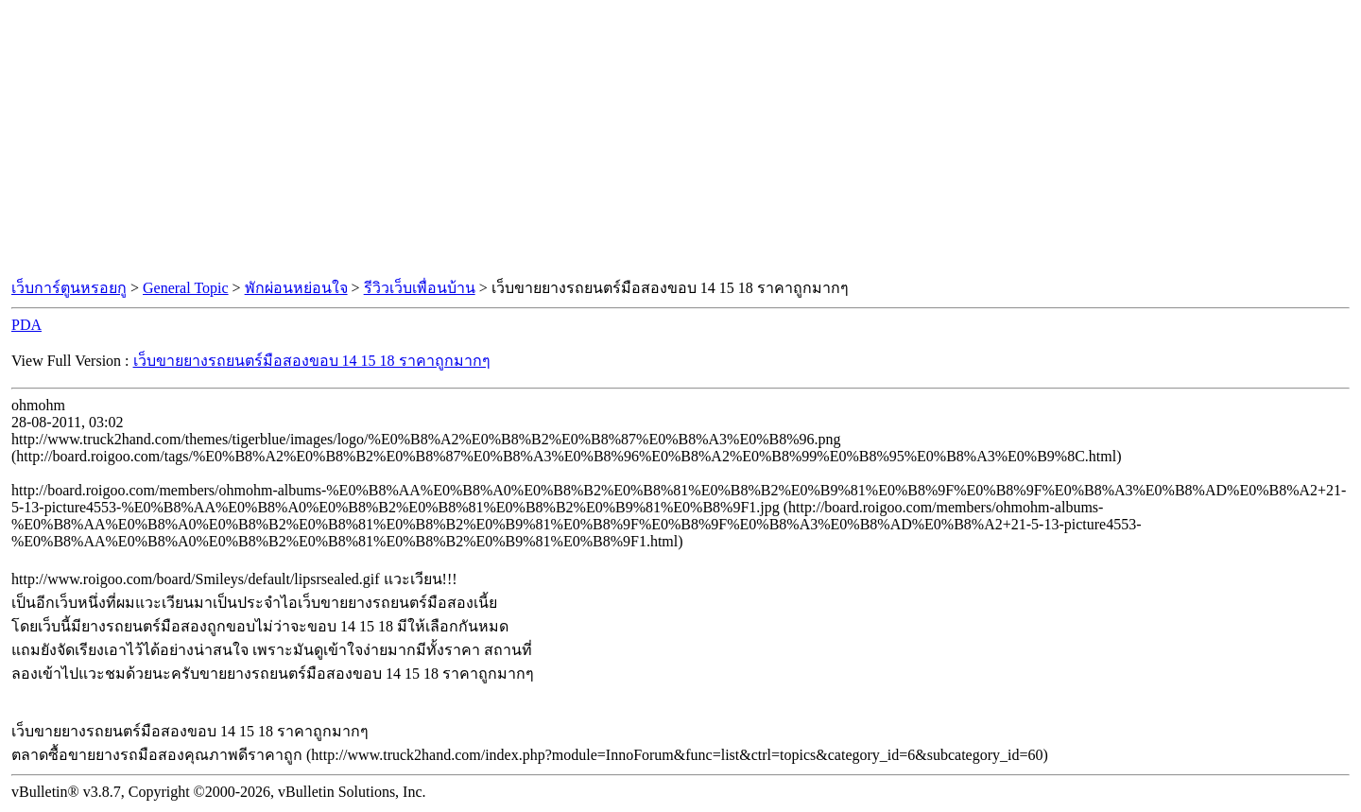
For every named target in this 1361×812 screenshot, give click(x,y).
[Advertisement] (680, 140)
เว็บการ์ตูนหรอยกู (69, 288)
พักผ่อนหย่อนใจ (296, 288)
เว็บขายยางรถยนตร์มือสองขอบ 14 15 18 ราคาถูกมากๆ (312, 361)
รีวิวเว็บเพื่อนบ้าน (419, 288)
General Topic (186, 288)
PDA (26, 325)
